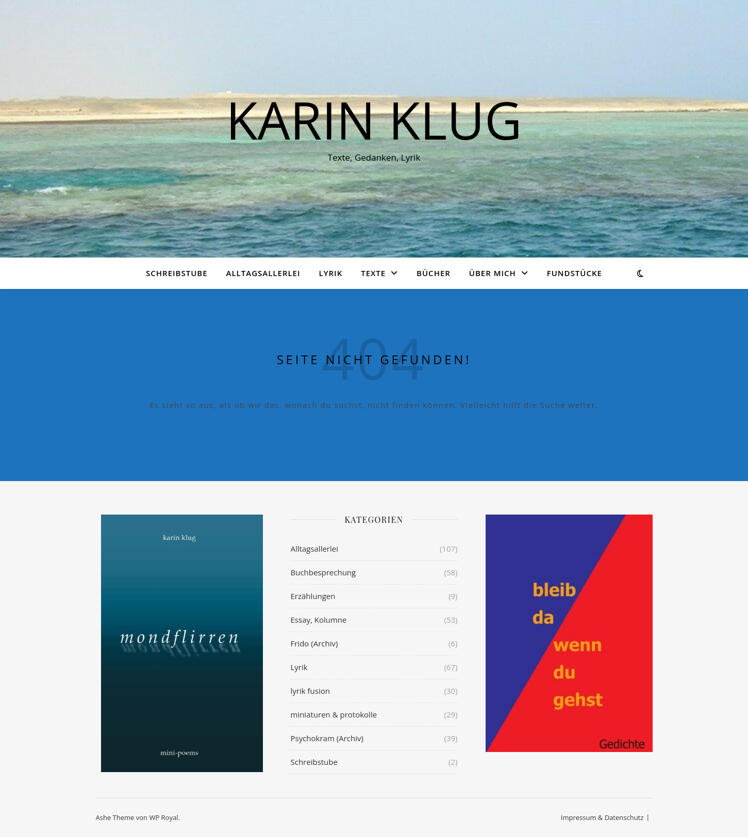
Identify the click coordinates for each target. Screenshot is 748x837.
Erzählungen (313, 596)
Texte (373, 273)
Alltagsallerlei (263, 273)
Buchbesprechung (323, 572)
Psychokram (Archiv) (327, 738)
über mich (492, 273)
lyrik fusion (310, 691)
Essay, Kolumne (319, 619)
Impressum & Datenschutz (602, 817)
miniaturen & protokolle (334, 714)
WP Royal (163, 817)
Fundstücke (574, 273)
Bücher (434, 273)
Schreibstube (177, 273)
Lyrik (330, 273)
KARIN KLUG (374, 119)
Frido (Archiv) (314, 643)
